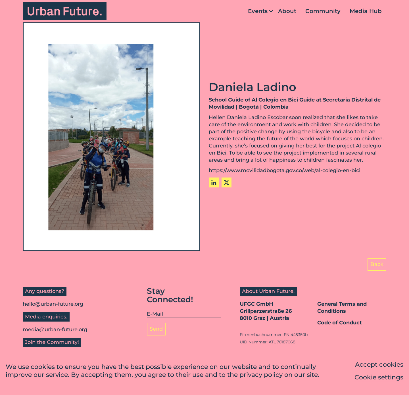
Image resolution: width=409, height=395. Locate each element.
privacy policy (261, 375)
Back (376, 264)
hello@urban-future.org (53, 304)
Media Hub (366, 11)
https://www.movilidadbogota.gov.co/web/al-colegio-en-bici (284, 170)
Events (258, 11)
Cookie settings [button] (378, 378)
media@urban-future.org (55, 329)
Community (323, 11)
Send (156, 329)
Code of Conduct (339, 323)
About (287, 11)
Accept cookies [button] (379, 365)
